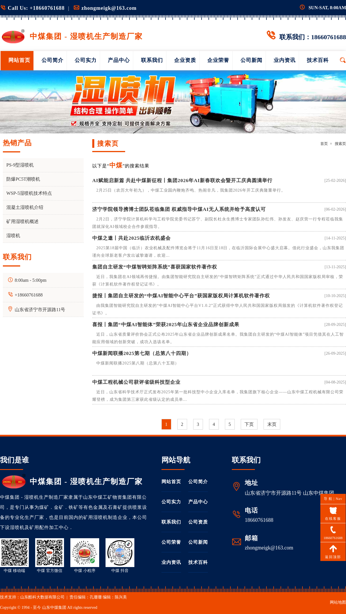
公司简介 (52, 60)
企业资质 (185, 60)
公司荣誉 (171, 542)
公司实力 (86, 60)
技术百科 (318, 60)
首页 (324, 143)
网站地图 (338, 602)
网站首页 (19, 60)
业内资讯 (285, 60)
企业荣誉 (218, 60)
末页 (272, 424)
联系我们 (152, 60)
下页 (249, 424)
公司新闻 (251, 60)
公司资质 (198, 521)
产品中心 (119, 60)
